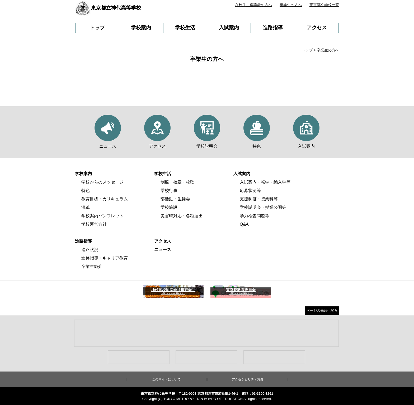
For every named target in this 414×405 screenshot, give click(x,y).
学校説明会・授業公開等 (263, 207)
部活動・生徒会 (175, 199)
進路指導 (273, 27)
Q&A (244, 224)
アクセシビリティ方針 (248, 379)
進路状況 (89, 249)
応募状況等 (250, 190)
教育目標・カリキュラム (104, 199)
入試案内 (229, 27)
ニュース (162, 249)
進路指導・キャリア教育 (104, 258)
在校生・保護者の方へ (253, 5)
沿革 (85, 207)
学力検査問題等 (254, 216)
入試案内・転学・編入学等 (265, 182)
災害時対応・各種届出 (182, 216)
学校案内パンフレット (102, 216)
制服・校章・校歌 (177, 182)
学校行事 (169, 190)
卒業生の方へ (291, 5)
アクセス (317, 27)
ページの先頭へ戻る (322, 310)
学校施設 (169, 207)
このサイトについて (166, 379)
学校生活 (185, 27)
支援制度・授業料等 (259, 199)
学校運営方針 (94, 224)
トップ (97, 27)
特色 (85, 190)
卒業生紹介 (91, 266)
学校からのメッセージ (102, 182)
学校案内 (141, 27)
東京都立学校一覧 (324, 5)
